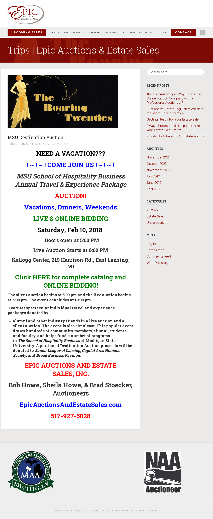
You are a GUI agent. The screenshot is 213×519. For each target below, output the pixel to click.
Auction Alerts (74, 32)
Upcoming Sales (26, 32)
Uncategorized (157, 223)
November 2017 (158, 170)
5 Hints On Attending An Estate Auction (175, 136)
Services (94, 32)
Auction (152, 210)
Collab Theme (120, 510)
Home (55, 32)
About (162, 32)
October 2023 (156, 164)
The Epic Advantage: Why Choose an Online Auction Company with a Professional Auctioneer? (173, 98)
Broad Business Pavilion (58, 355)
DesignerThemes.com (146, 510)
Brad (64, 143)
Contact (183, 32)
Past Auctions (115, 32)
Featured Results (141, 32)
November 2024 (158, 157)
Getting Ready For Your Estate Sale (172, 119)
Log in (151, 244)
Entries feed (155, 250)
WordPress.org (157, 263)
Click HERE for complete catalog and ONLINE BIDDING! (70, 281)
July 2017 (153, 176)
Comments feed (158, 256)
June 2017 (153, 183)
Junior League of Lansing (57, 350)
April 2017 (153, 189)
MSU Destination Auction (42, 137)
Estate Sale (154, 216)
